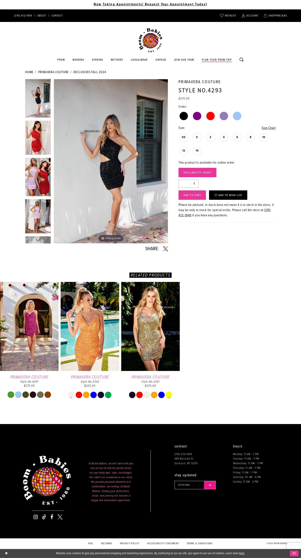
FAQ (90, 543)
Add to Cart (192, 195)
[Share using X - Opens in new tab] (165, 249)
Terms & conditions (200, 543)
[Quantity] (189, 184)
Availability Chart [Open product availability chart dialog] (198, 173)
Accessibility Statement (163, 543)
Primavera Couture (53, 72)
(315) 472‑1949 (183, 454)
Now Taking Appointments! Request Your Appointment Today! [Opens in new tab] (150, 4)
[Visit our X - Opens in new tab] (59, 517)
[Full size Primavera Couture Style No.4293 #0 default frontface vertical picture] (111, 161)
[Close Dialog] (6, 553)
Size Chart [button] (269, 128)
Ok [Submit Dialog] (294, 553)
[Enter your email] (195, 485)
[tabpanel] (38, 100)
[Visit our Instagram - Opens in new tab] (35, 517)
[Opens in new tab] (139, 60)
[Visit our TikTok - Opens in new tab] (44, 517)
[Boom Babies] (150, 40)
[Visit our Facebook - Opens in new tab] (51, 517)
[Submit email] (210, 485)
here (241, 553)
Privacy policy (130, 543)
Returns (106, 543)
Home (29, 72)
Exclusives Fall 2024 (89, 72)
